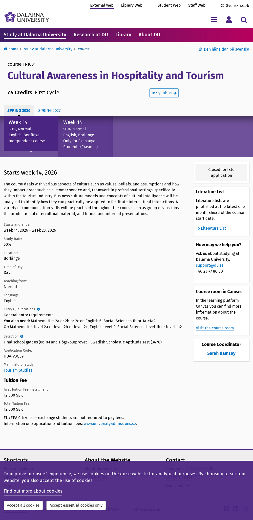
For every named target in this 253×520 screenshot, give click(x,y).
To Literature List (211, 228)
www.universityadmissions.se (110, 423)
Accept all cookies (23, 505)
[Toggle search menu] (243, 19)
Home (11, 49)
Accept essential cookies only (76, 505)
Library (123, 35)
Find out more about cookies (33, 491)
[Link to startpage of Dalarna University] (26, 17)
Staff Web (197, 5)
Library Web (132, 5)
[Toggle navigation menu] (214, 19)
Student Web (169, 5)
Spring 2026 (18, 110)
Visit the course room (215, 328)
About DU (149, 35)
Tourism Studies (18, 370)
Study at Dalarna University (35, 35)
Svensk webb (237, 5)
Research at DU (91, 35)
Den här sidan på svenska (226, 49)
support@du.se (210, 265)
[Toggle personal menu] (228, 19)
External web (102, 5)
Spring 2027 (49, 110)
